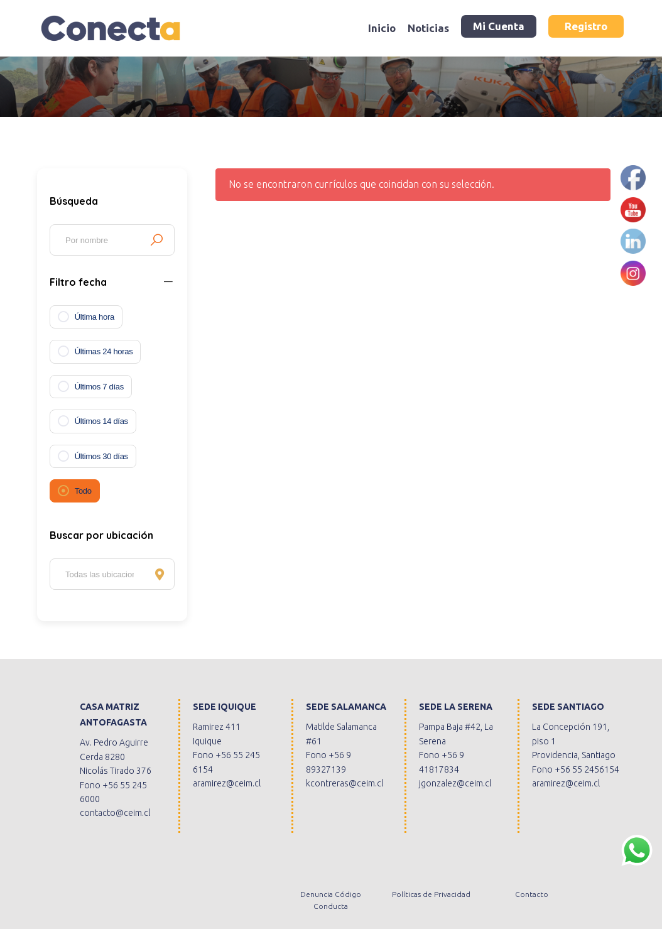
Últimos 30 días (101, 456)
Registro (586, 26)
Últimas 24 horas (104, 351)
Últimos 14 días (101, 421)
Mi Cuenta (498, 26)
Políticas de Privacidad (431, 894)
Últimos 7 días (99, 386)
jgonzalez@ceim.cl (455, 783)
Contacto (531, 894)
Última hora (94, 317)
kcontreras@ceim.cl (344, 783)
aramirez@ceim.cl (227, 783)
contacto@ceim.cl (115, 813)
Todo (83, 491)
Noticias (428, 28)
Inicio (382, 28)
